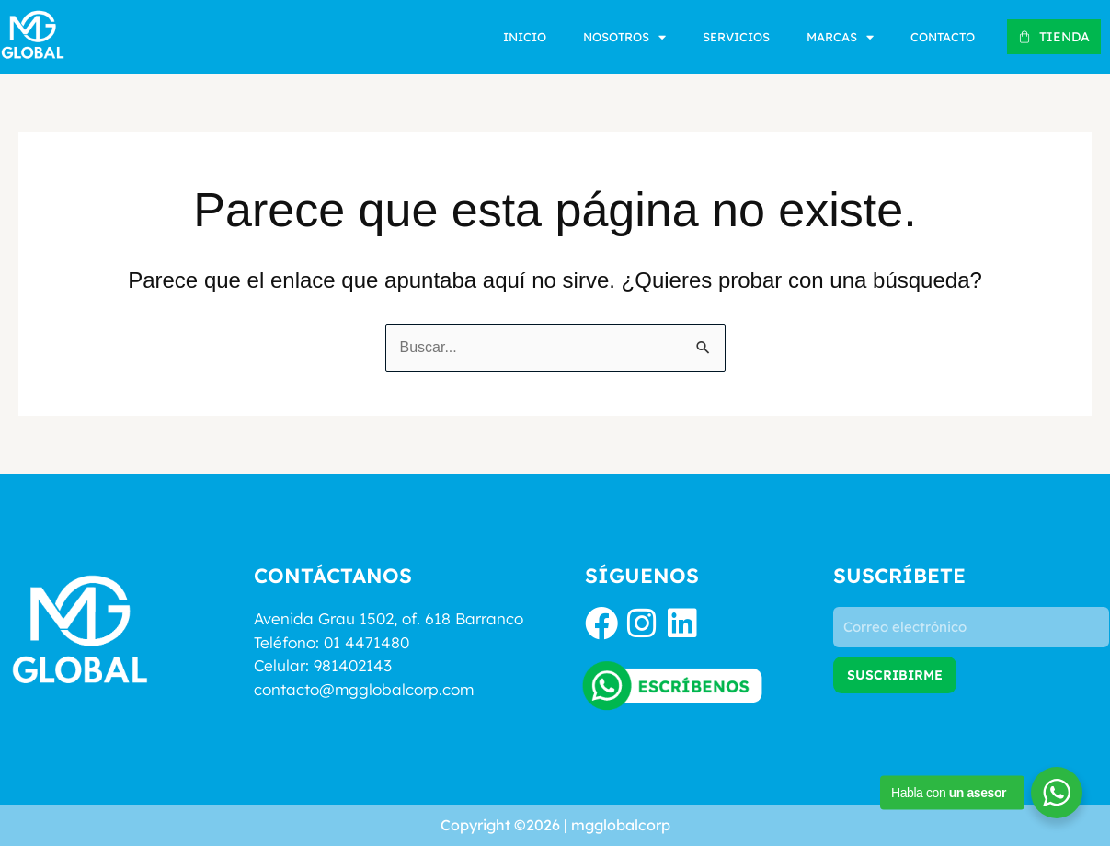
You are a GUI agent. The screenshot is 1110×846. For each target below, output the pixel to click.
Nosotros (624, 37)
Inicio (524, 36)
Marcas (840, 37)
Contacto (942, 36)
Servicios (736, 36)
